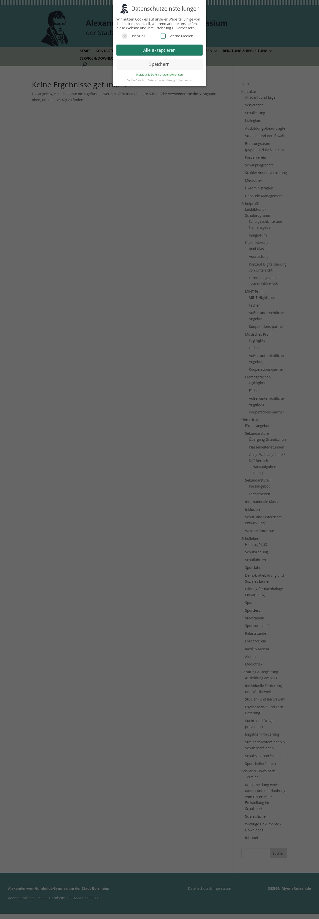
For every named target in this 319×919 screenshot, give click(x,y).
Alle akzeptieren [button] (159, 50)
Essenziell (133, 36)
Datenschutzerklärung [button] (162, 80)
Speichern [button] (159, 64)
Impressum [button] (185, 80)
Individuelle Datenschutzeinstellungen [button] (159, 74)
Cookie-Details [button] (135, 80)
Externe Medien (177, 36)
